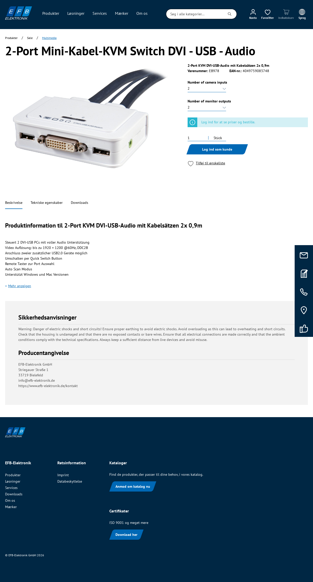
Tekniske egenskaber (47, 202)
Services (11, 487)
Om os (10, 500)
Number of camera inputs (207, 82)
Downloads (79, 202)
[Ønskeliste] (267, 14)
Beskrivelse (13, 202)
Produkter (13, 475)
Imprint (63, 475)
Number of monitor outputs (209, 101)
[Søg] (230, 14)
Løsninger (12, 481)
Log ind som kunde (217, 149)
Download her (126, 534)
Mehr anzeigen (19, 286)
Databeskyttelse (69, 481)
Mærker (11, 507)
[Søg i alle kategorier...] (194, 14)
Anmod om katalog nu (132, 486)
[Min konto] (253, 14)
